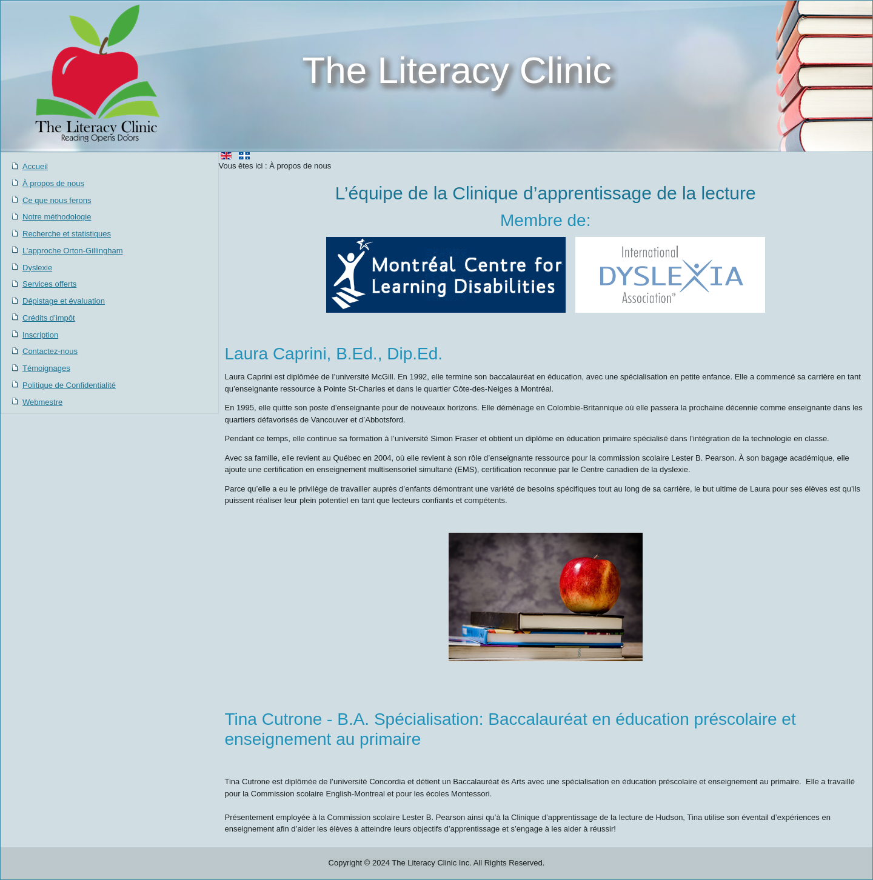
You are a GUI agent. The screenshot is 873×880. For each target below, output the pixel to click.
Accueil (35, 166)
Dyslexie (37, 267)
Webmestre (42, 402)
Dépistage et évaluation (63, 300)
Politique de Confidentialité (69, 385)
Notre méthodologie (56, 216)
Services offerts (49, 283)
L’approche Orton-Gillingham (72, 250)
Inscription (40, 334)
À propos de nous (53, 183)
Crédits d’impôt (48, 317)
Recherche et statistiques (66, 233)
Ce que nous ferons (56, 200)
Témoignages (46, 368)
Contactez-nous (50, 351)
